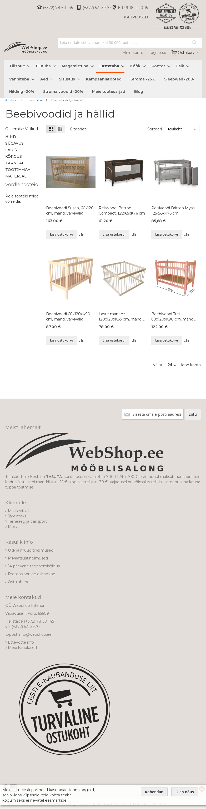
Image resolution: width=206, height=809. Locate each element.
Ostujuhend (18, 581)
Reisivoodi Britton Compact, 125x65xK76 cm (122, 211)
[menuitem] (18, 66)
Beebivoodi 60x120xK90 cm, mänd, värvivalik (68, 317)
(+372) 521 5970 (97, 7)
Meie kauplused (22, 647)
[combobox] (129, 42)
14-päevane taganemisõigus (34, 566)
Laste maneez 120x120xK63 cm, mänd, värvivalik (120, 317)
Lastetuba (35, 100)
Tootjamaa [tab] (17, 169)
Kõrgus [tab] (13, 156)
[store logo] (25, 47)
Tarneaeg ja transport (27, 521)
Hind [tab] (10, 136)
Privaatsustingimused (28, 558)
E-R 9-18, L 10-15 (133, 7)
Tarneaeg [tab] (16, 163)
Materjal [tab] (16, 176)
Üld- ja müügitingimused (30, 550)
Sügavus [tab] (14, 143)
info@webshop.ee (35, 634)
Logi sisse (157, 52)
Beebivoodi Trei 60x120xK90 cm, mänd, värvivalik (172, 317)
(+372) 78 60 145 (58, 7)
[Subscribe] (193, 414)
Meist (13, 526)
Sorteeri (154, 129)
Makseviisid (18, 510)
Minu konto (132, 52)
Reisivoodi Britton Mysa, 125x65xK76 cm (173, 211)
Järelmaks (17, 516)
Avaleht (11, 100)
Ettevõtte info (21, 642)
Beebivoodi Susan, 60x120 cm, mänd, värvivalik (70, 211)
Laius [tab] (11, 149)
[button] (81, 234)
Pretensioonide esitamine (31, 574)
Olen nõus (184, 791)
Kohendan (154, 791)
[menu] (103, 79)
